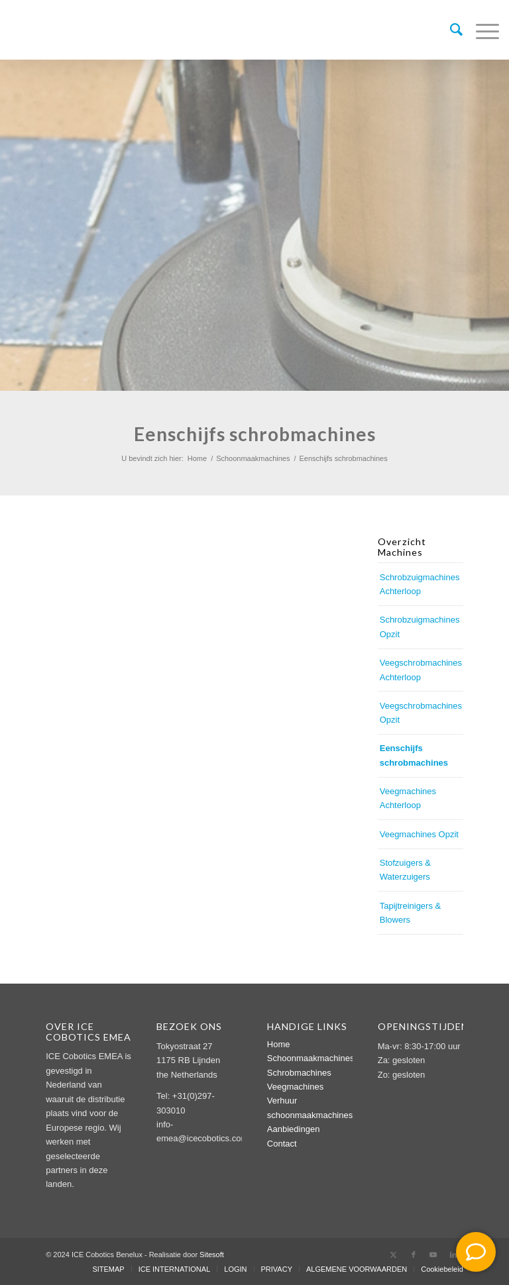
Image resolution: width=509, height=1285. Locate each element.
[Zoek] (450, 30)
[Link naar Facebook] (414, 1254)
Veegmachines (295, 1087)
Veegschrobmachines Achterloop (421, 670)
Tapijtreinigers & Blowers (410, 913)
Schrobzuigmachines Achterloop (420, 584)
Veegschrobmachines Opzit (421, 713)
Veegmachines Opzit (419, 834)
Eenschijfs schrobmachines (414, 755)
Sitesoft (211, 1255)
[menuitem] (450, 30)
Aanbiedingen (293, 1129)
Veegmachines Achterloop (408, 798)
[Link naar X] (394, 1254)
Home (278, 1044)
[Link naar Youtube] (433, 1254)
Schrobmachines (299, 1073)
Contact (282, 1144)
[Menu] (481, 30)
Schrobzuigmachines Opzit (420, 627)
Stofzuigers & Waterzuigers (405, 870)
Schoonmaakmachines (311, 1058)
